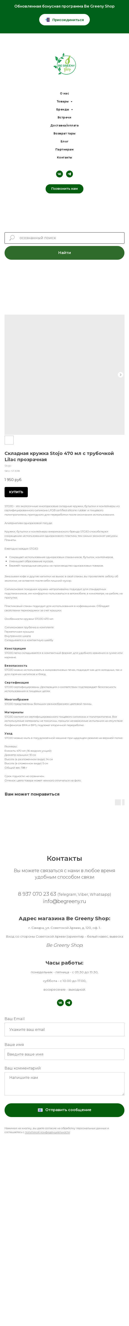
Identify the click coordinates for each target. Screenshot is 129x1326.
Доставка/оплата (64, 125)
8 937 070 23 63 (64, 894)
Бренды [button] (63, 109)
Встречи (65, 117)
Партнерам (64, 149)
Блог (65, 141)
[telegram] (69, 174)
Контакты (64, 157)
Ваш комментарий (23, 1068)
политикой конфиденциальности (47, 1132)
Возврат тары (65, 133)
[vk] (59, 174)
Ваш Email (15, 1019)
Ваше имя (14, 1045)
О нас (64, 93)
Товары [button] (63, 101)
